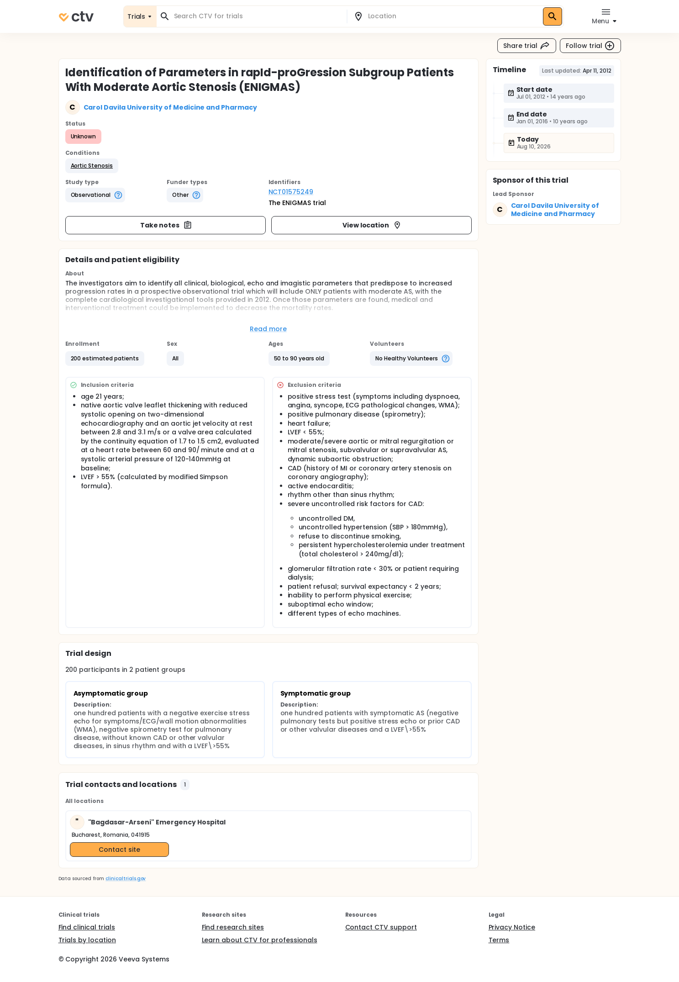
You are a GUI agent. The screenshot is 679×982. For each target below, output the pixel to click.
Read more (268, 329)
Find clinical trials (86, 927)
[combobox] (257, 16)
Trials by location (87, 940)
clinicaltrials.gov (125, 878)
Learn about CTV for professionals (259, 940)
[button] (92, 165)
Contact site (119, 849)
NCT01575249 (291, 192)
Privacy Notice (512, 927)
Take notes (166, 225)
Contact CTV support (381, 927)
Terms (499, 940)
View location (372, 225)
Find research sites (233, 927)
